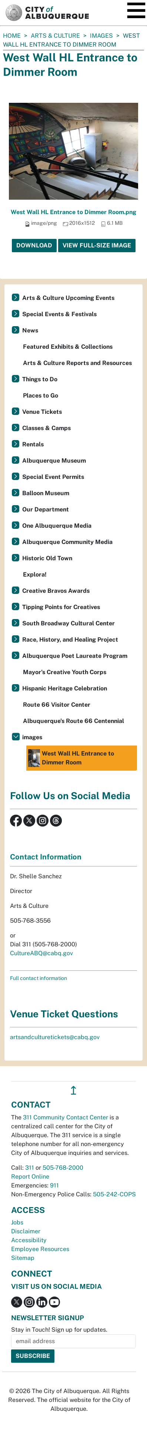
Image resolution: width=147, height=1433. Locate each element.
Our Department (45, 509)
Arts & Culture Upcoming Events (68, 297)
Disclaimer (25, 1231)
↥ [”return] (73, 1090)
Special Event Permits (53, 476)
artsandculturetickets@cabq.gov (55, 1037)
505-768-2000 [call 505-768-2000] (63, 1167)
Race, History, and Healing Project (70, 639)
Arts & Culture (55, 35)
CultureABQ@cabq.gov (41, 953)
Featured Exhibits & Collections (68, 346)
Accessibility (29, 1240)
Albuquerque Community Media (67, 541)
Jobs (17, 1222)
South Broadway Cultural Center (68, 623)
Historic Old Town (47, 558)
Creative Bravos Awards (56, 590)
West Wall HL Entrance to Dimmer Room (71, 758)
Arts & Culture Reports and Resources (77, 362)
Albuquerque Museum (54, 460)
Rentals (33, 444)
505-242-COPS (114, 1194)
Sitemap (22, 1257)
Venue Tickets (42, 411)
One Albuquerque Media (56, 525)
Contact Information (45, 856)
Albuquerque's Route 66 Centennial (73, 720)
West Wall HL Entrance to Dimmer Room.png (73, 212)
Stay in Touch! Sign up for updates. (59, 1329)
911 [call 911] (54, 1185)
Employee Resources (40, 1249)
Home (12, 35)
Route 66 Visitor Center (56, 704)
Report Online (30, 1176)
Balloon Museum (45, 493)
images (101, 35)
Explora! (35, 574)
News (30, 330)
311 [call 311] (29, 1167)
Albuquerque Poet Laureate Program (74, 655)
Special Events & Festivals (59, 314)
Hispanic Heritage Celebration (64, 688)
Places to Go (40, 395)
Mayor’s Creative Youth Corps (64, 672)
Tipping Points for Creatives (61, 607)
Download (34, 245)
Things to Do (39, 379)
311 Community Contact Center (65, 1117)
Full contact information (38, 978)
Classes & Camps (46, 428)
